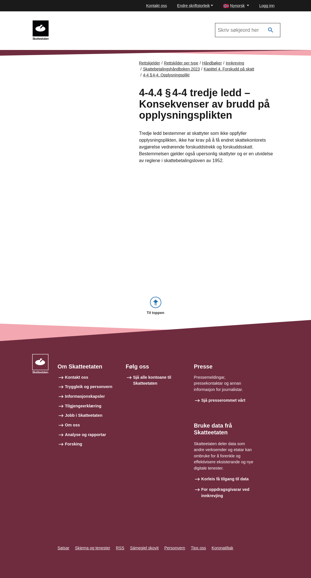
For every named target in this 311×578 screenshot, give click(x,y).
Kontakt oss (156, 5)
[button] (236, 6)
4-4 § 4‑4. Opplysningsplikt (166, 75)
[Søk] (270, 30)
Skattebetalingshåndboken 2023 (171, 69)
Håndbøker (212, 63)
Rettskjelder (149, 63)
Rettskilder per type (181, 63)
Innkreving (69, 23)
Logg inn (267, 5)
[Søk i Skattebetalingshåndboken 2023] (247, 30)
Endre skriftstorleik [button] (193, 5)
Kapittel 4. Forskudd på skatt (229, 69)
